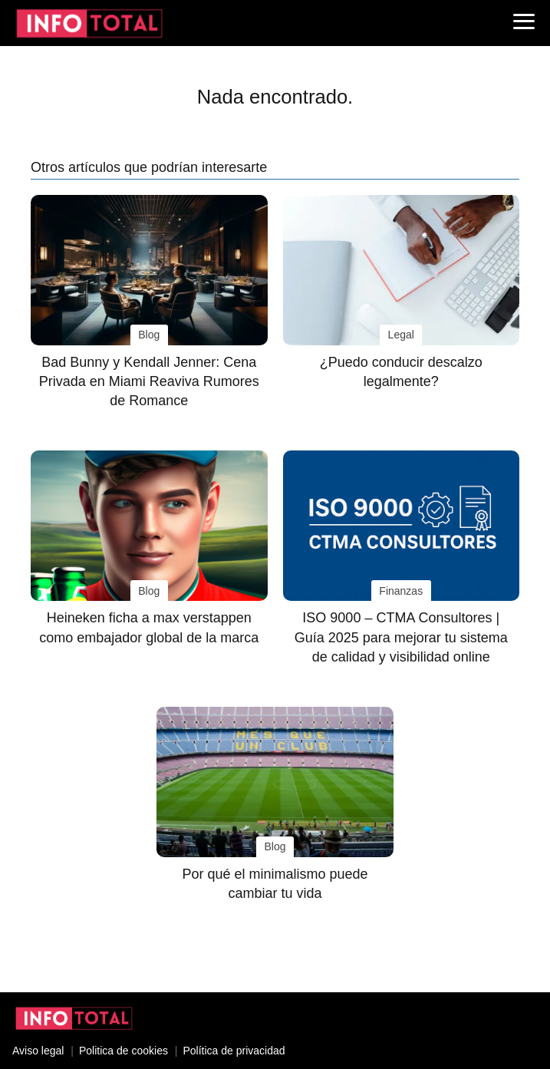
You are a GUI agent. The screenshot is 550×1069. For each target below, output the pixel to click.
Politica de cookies (123, 1050)
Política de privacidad (234, 1050)
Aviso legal (38, 1050)
